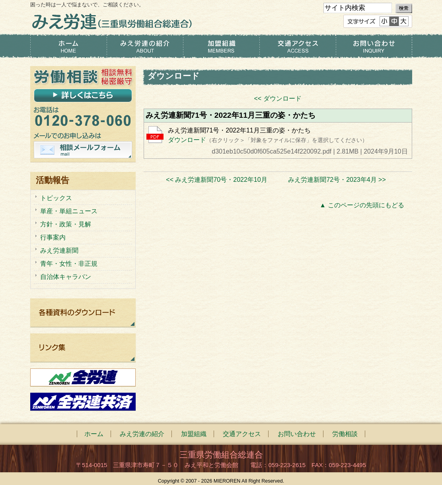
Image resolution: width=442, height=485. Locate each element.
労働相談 (345, 433)
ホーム (68, 46)
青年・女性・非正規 (68, 263)
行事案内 (53, 237)
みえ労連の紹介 (145, 46)
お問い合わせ (374, 46)
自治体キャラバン (65, 276)
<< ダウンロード (277, 98)
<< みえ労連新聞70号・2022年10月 (216, 179)
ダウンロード (187, 139)
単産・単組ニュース (68, 211)
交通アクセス (297, 46)
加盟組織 (221, 46)
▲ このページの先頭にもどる (361, 205)
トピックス (56, 198)
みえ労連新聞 (59, 250)
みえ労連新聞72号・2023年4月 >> (337, 179)
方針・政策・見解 (65, 224)
